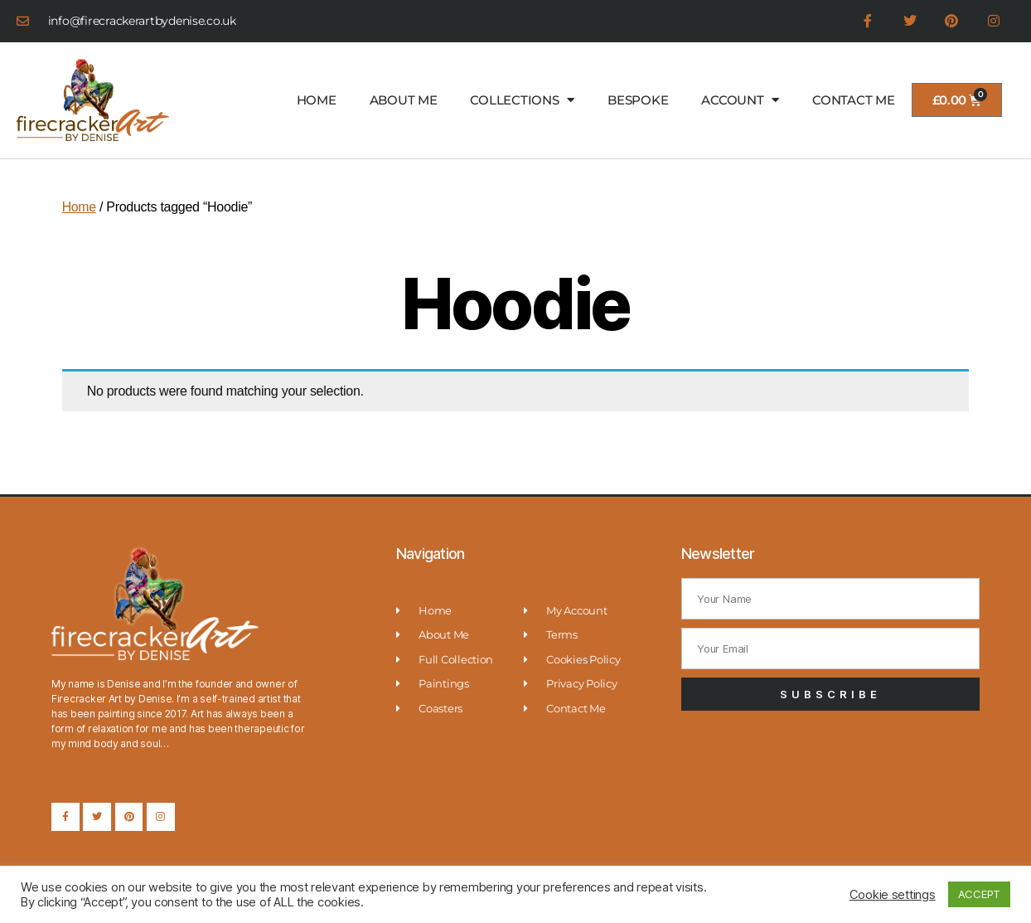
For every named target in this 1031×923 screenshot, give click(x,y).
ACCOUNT (740, 100)
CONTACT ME (853, 100)
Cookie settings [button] (892, 894)
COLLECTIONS (522, 100)
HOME (316, 100)
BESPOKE (637, 100)
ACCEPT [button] (979, 894)
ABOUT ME (404, 100)
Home (79, 208)
